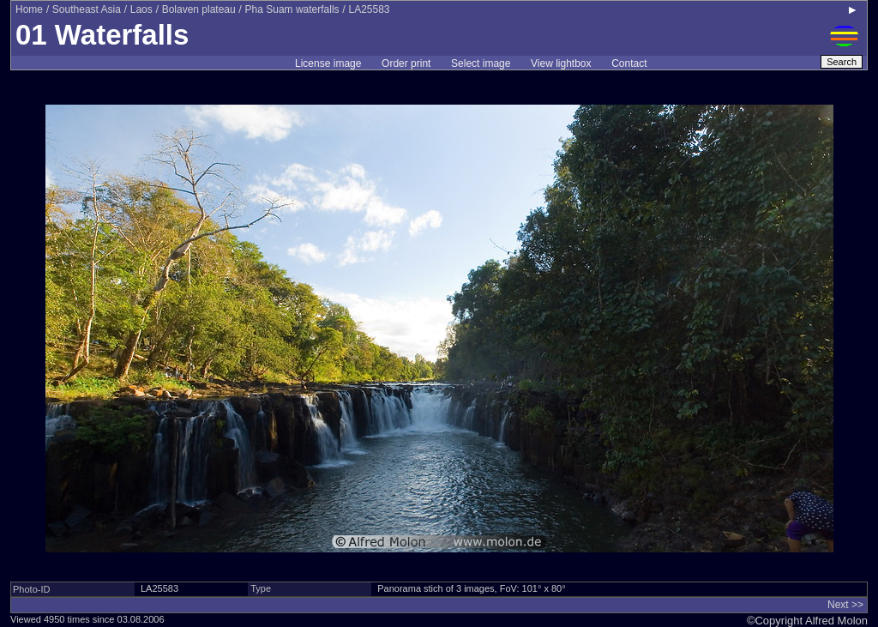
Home (29, 9)
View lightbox (561, 63)
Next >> (845, 605)
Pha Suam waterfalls (292, 9)
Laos (141, 9)
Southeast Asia (86, 9)
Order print (406, 63)
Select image (480, 63)
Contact (628, 63)
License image (328, 63)
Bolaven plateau (199, 9)
